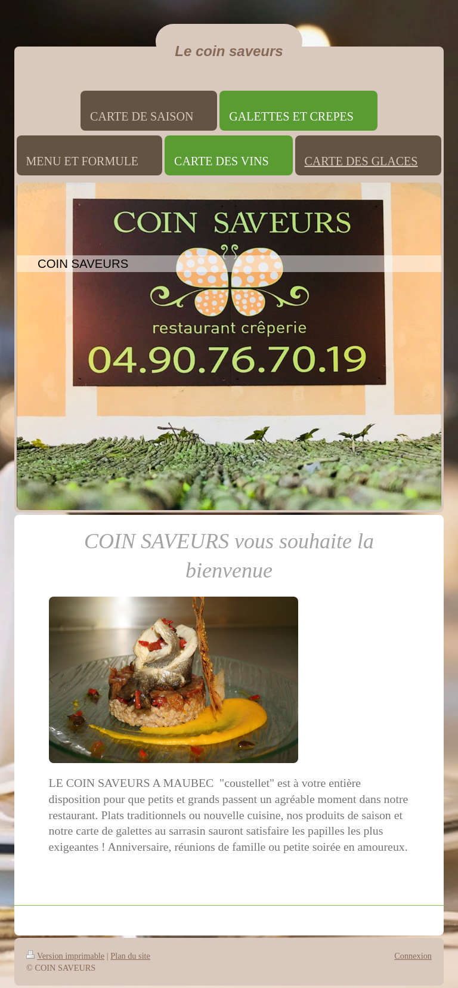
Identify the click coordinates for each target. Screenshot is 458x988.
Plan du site (130, 956)
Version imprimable (65, 956)
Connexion (413, 956)
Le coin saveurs (229, 51)
